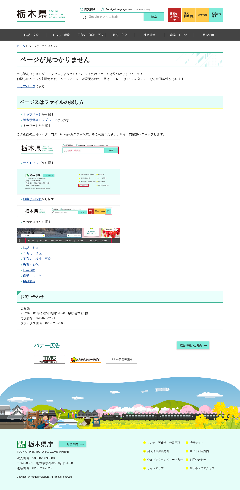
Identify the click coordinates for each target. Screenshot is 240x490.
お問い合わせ (198, 459)
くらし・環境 (32, 253)
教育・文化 (31, 264)
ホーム (21, 46)
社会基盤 (29, 270)
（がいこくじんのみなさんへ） (128, 9)
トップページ (26, 86)
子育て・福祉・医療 (37, 259)
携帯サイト (196, 442)
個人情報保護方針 (158, 451)
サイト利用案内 (199, 451)
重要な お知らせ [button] (175, 15)
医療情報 (203, 15)
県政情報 (29, 281)
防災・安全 (31, 248)
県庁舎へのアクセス (202, 468)
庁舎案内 (72, 444)
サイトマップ (32, 163)
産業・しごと (32, 275)
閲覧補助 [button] (89, 9)
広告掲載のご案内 (191, 345)
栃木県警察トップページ (40, 120)
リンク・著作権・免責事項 (163, 442)
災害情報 (189, 15)
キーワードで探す (84, 17)
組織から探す (216, 15)
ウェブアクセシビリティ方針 (165, 459)
